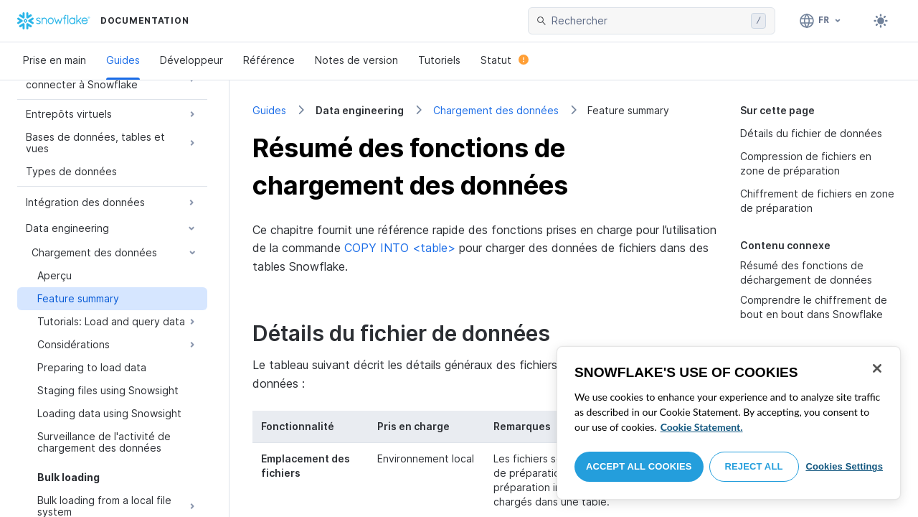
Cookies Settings (844, 466)
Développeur (191, 60)
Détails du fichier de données (811, 133)
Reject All (754, 466)
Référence (269, 60)
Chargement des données (496, 110)
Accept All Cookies (639, 466)
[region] (729, 423)
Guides (123, 60)
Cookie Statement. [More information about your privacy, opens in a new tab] (702, 427)
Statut (505, 60)
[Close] (877, 368)
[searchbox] (648, 21)
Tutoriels (439, 60)
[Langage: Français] (820, 20)
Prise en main (54, 60)
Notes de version (356, 60)
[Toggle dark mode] (880, 20)
